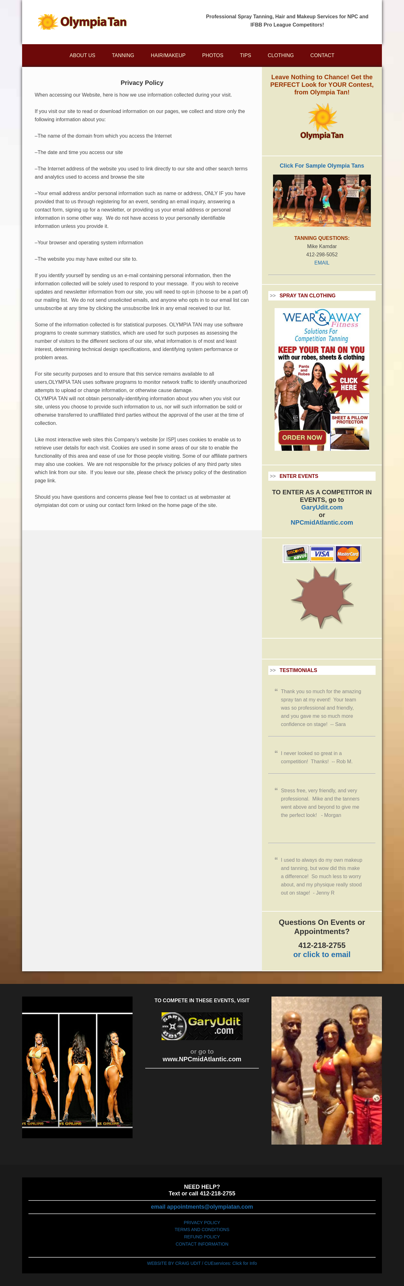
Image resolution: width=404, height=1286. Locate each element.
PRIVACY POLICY (202, 1222)
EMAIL (322, 262)
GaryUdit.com (321, 507)
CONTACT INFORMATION (201, 1244)
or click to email (321, 954)
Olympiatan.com (82, 22)
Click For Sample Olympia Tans (322, 166)
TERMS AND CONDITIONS (202, 1229)
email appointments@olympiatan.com (202, 1207)
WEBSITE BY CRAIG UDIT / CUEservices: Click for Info (202, 1263)
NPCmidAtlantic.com (322, 522)
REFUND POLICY (202, 1236)
